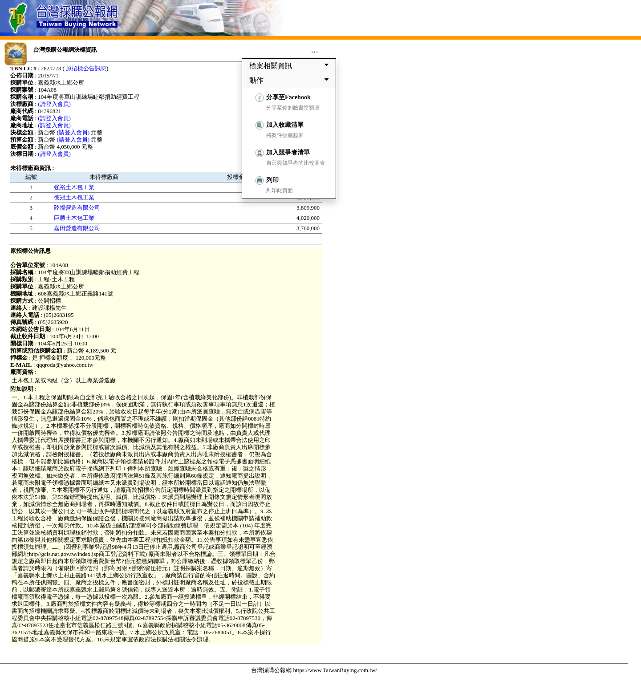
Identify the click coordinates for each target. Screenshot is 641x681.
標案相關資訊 (290, 65)
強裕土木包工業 (74, 187)
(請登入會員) (54, 104)
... (314, 49)
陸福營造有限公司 (77, 207)
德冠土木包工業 (74, 197)
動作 (290, 80)
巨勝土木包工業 (74, 218)
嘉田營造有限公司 (77, 228)
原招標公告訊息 (86, 68)
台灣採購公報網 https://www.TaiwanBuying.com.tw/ (314, 670)
